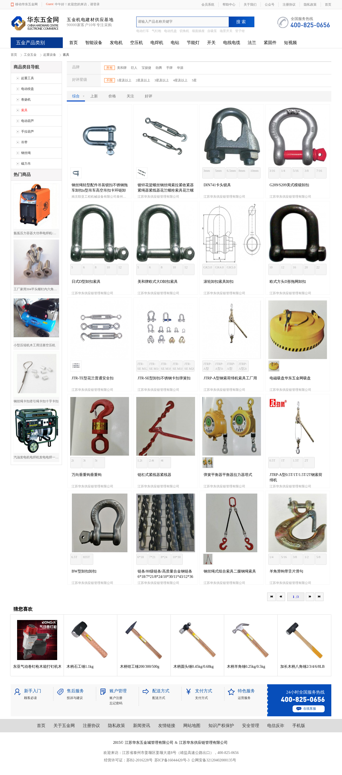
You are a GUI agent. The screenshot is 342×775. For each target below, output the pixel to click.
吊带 (24, 142)
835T (86, 557)
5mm (218, 171)
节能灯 (193, 42)
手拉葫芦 (27, 131)
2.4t (151, 460)
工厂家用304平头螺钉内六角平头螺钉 (36, 289)
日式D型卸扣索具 (86, 282)
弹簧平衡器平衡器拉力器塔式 (228, 475)
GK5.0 (231, 267)
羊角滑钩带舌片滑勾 (286, 571)
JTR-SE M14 (154, 366)
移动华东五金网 (26, 4)
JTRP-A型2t (243, 366)
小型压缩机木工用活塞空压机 (34, 345)
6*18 (140, 557)
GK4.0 (219, 267)
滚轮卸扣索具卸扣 (219, 282)
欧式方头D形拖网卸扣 (288, 282)
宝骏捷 (146, 68)
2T (306, 460)
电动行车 (142, 31)
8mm (242, 171)
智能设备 (93, 42)
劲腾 (159, 68)
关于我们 (250, 4)
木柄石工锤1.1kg (80, 667)
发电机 (116, 42)
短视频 (290, 42)
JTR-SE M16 (166, 366)
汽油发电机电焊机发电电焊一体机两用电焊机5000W (36, 457)
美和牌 (122, 68)
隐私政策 (116, 725)
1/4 (283, 171)
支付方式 (201, 698)
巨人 (134, 68)
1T (283, 460)
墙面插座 (198, 31)
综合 (78, 96)
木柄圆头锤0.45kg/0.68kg (193, 667)
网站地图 (191, 725)
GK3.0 (207, 267)
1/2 (307, 557)
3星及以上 (161, 80)
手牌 (169, 68)
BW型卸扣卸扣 (84, 571)
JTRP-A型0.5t (207, 367)
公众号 (269, 4)
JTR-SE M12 (142, 366)
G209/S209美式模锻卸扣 (289, 185)
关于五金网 (64, 725)
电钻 (175, 42)
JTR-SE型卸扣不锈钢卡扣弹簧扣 (164, 378)
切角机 (184, 31)
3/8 (307, 171)
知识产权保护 (221, 725)
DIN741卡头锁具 (217, 185)
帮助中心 (229, 4)
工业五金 (30, 55)
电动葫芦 (27, 121)
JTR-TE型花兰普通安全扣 (93, 378)
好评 (148, 96)
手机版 (298, 725)
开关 (211, 42)
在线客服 (309, 708)
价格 (112, 96)
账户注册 (116, 698)
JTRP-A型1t (219, 366)
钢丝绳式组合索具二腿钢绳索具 (230, 571)
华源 (180, 68)
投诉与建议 (75, 698)
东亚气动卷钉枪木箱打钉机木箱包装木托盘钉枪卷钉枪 (37, 667)
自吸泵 (212, 31)
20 (306, 267)
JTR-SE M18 (178, 366)
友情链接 (166, 725)
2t (72, 460)
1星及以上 (124, 80)
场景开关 (226, 31)
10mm (254, 171)
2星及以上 (143, 80)
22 (318, 267)
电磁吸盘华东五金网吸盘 (290, 378)
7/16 (319, 171)
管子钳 (240, 31)
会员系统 (207, 4)
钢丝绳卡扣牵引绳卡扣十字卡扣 (36, 401)
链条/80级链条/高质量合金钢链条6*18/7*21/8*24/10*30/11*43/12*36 (165, 574)
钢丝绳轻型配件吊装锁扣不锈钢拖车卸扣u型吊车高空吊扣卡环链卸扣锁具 (100, 190)
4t (162, 460)
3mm (206, 171)
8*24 (164, 557)
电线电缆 (231, 42)
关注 (130, 96)
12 (120, 267)
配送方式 (158, 698)
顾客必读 (30, 698)
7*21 (152, 557)
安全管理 (250, 725)
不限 (109, 80)
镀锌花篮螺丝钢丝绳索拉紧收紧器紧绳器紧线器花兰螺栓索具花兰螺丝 (166, 190)
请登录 (95, 4)
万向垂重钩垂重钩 (87, 475)
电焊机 (156, 42)
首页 (73, 42)
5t (96, 460)
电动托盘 (170, 31)
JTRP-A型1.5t (231, 367)
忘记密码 (116, 703)
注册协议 (91, 725)
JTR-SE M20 (189, 366)
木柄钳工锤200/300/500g (140, 667)
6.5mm (231, 171)
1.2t (139, 460)
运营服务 (244, 698)
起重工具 (27, 78)
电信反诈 (275, 725)
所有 (109, 68)
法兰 (252, 42)
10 (108, 267)
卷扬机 (26, 99)
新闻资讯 (141, 725)
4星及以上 (180, 80)
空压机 (136, 42)
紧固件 (270, 42)
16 (294, 267)
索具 (24, 110)
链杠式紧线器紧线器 (154, 475)
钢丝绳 (26, 153)
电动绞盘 (27, 89)
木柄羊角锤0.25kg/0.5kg (246, 667)
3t (84, 460)
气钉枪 (156, 31)
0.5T (272, 460)
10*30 (177, 557)
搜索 (241, 21)
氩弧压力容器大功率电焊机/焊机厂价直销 (36, 233)
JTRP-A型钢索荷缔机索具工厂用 (230, 378)
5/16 (295, 171)
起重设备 (49, 55)
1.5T (296, 460)
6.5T (74, 557)
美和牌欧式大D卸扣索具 (158, 282)
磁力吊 (26, 163)
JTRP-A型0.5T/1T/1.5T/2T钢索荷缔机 (296, 477)
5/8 (318, 557)
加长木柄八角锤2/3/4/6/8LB (302, 667)
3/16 (272, 171)
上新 (94, 96)
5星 (194, 80)
